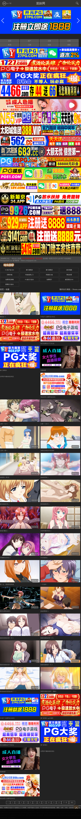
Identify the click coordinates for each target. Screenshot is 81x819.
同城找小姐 (49, 275)
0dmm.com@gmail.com (28, 260)
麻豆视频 (69, 270)
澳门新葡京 (29, 270)
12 (59, 802)
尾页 (72, 802)
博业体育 (69, 275)
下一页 (65, 802)
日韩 (69, 41)
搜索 (69, 45)
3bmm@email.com (6, 260)
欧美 (9, 45)
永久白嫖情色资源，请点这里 (32, 258)
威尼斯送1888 (69, 279)
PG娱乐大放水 (29, 279)
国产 (29, 41)
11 (54, 802)
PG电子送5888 (9, 270)
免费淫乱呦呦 (9, 279)
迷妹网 (40, 3)
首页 (9, 41)
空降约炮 (9, 275)
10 (48, 802)
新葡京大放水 (9, 284)
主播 (49, 41)
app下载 (6, 3)
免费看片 (49, 279)
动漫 (49, 45)
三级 (29, 45)
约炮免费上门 (29, 275)
